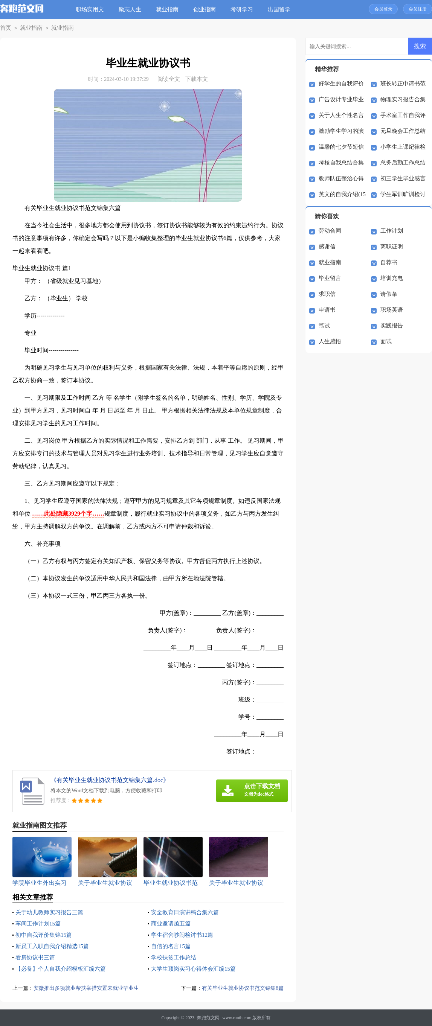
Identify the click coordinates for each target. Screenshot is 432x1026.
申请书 (327, 310)
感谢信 (327, 247)
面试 (386, 341)
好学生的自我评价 (341, 84)
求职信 (327, 294)
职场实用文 (92, 9)
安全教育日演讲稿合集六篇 (187, 912)
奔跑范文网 (208, 1017)
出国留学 (281, 9)
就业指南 (170, 9)
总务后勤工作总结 (403, 163)
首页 (5, 28)
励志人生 (132, 9)
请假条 (388, 294)
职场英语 (391, 310)
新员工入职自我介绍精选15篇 (54, 946)
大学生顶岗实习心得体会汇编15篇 (196, 968)
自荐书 (388, 262)
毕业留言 (330, 278)
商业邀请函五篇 (172, 923)
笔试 (324, 326)
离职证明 (391, 247)
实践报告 (391, 326)
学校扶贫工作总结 (175, 957)
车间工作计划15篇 (39, 923)
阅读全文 (168, 79)
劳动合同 (330, 231)
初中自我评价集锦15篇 (45, 935)
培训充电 (391, 278)
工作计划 (391, 231)
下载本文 (196, 79)
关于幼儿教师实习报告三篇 (51, 912)
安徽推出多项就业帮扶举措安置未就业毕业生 (90, 988)
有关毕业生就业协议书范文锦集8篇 (240, 988)
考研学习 (244, 9)
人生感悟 (330, 341)
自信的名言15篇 (172, 946)
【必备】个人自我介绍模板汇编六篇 (63, 968)
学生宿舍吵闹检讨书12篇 (184, 935)
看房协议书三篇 (36, 957)
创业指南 (207, 9)
